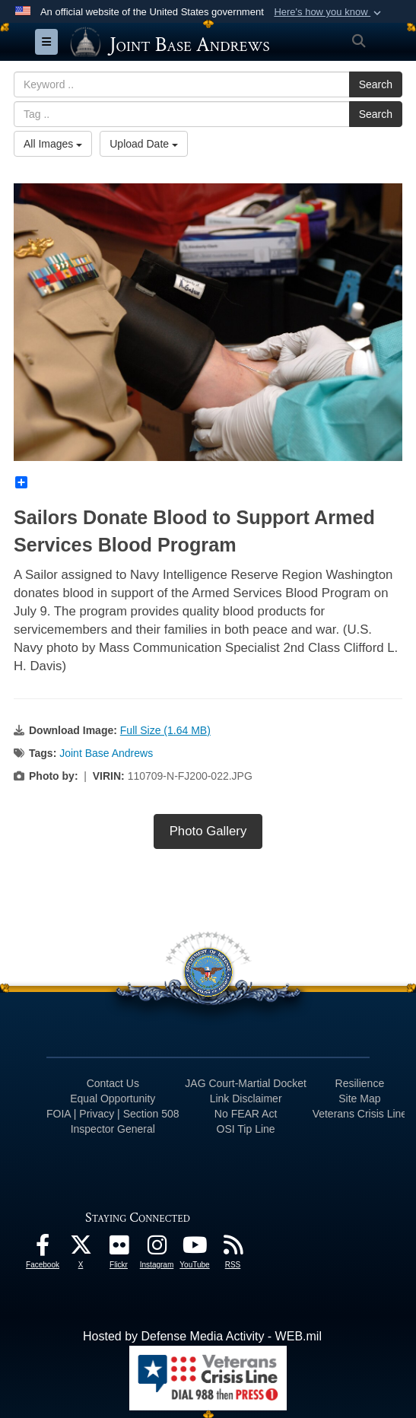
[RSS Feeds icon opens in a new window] (233, 1248)
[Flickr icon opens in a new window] (119, 1248)
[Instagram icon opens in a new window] (157, 1248)
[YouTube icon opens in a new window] (195, 1248)
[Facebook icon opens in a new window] (43, 1248)
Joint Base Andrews (106, 753)
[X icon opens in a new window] (81, 1248)
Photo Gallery (208, 831)
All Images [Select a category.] (53, 144)
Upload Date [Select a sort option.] (144, 144)
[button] (329, 12)
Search (375, 84)
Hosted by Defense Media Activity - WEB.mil (202, 1336)
